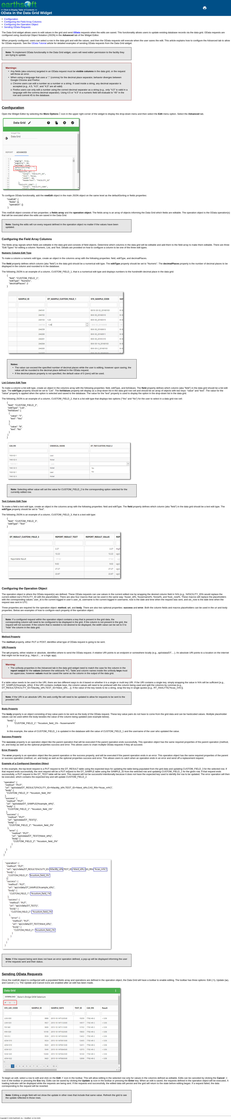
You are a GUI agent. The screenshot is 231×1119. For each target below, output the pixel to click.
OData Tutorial (38, 43)
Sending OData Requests (17, 27)
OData (76, 32)
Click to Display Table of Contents (19, 10)
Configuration (11, 19)
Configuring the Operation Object (21, 24)
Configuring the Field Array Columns (23, 21)
